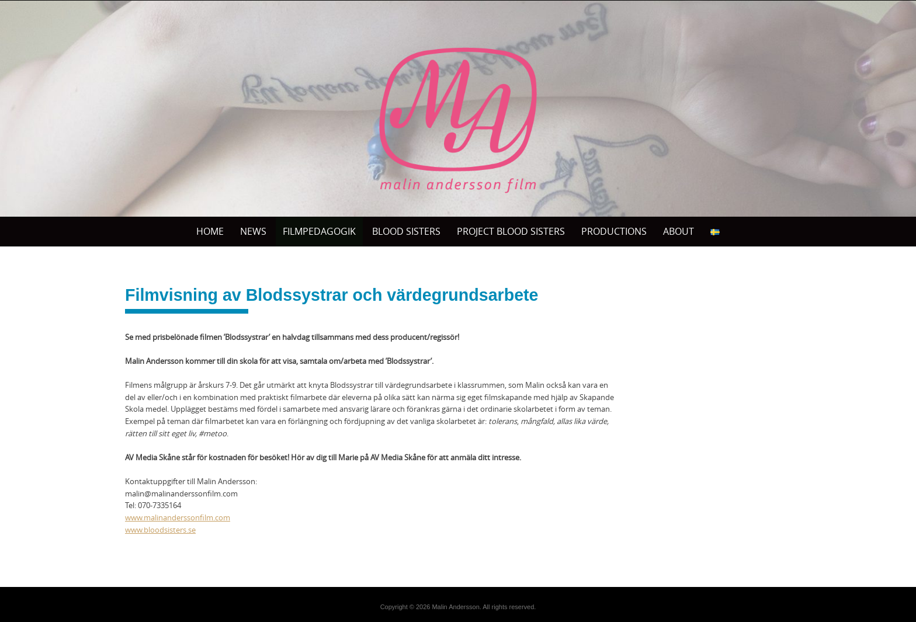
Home (210, 231)
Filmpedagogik (319, 231)
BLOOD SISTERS (406, 231)
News (253, 231)
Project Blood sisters (511, 231)
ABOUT (678, 231)
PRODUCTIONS (614, 231)
